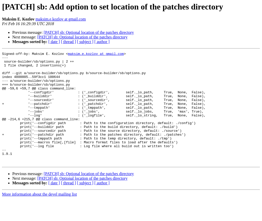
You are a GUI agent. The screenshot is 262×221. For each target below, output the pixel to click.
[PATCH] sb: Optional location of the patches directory (89, 32)
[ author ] (102, 41)
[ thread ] (68, 41)
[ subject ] (85, 41)
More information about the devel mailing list (39, 216)
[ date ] (54, 41)
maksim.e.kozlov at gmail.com (61, 19)
